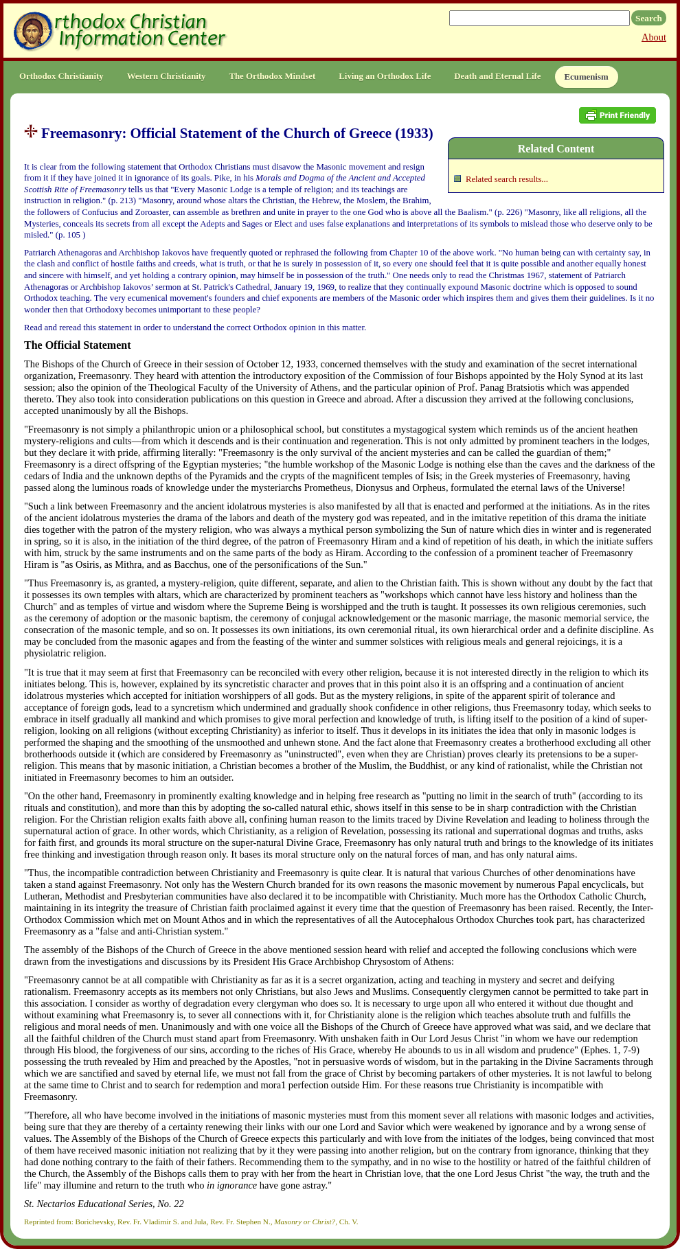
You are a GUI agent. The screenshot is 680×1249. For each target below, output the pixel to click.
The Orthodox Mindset (272, 76)
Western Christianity (166, 76)
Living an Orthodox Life (385, 76)
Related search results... (507, 179)
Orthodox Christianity (61, 76)
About (654, 37)
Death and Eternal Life (497, 76)
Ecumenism (587, 77)
